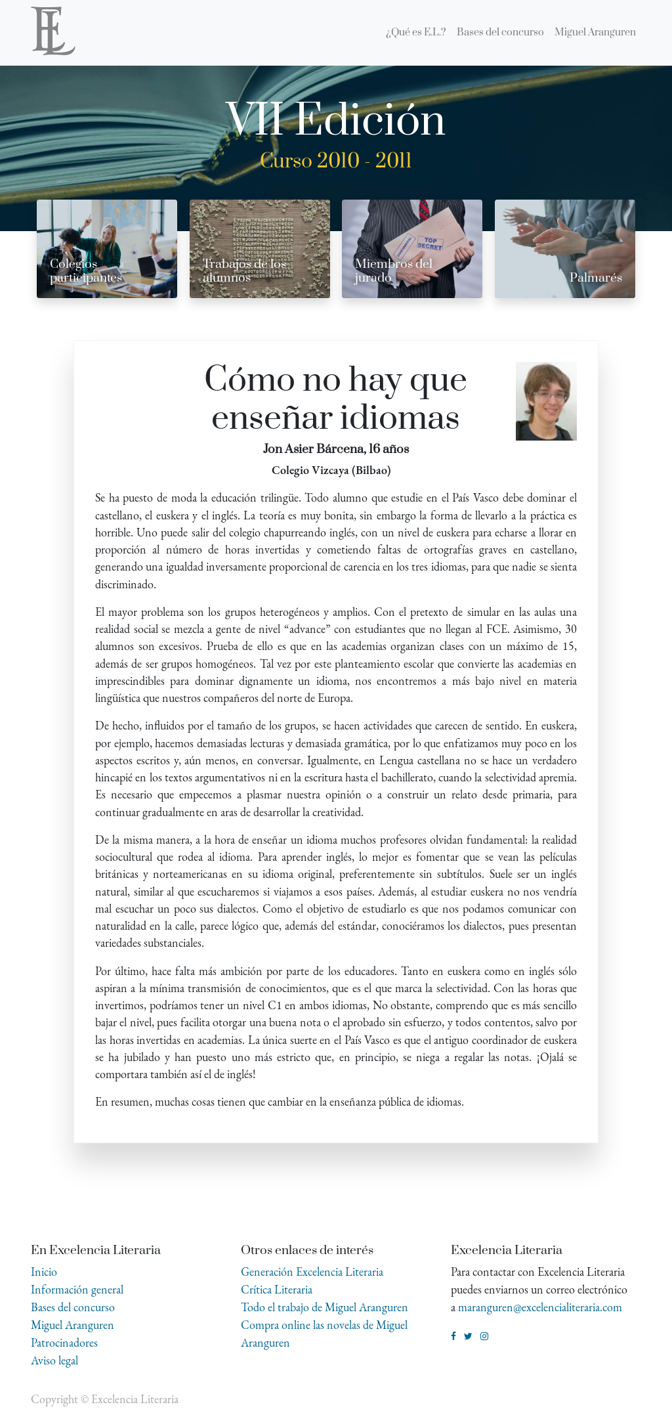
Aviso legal (54, 1360)
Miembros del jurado (393, 271)
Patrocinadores (64, 1342)
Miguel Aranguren (72, 1324)
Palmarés (596, 278)
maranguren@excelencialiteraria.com (540, 1307)
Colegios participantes (86, 271)
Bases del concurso (73, 1307)
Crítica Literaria (276, 1289)
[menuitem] (416, 32)
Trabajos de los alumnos (244, 271)
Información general (77, 1289)
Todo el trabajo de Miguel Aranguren (324, 1307)
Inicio (44, 1271)
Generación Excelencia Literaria (312, 1271)
